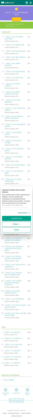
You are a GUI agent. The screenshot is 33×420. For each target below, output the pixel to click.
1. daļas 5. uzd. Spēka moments (12, 64)
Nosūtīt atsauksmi (16, 400)
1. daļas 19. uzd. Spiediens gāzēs (14, 172)
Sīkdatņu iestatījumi (16, 416)
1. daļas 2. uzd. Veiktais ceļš (14, 45)
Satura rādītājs (9, 380)
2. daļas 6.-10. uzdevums (12, 357)
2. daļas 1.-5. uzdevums (12, 350)
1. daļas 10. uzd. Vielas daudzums (13, 101)
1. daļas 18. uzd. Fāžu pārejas (15, 165)
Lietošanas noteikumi (14, 413)
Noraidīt (16, 230)
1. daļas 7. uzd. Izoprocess (14, 77)
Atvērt (16, 19)
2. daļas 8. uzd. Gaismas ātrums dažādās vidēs (13, 273)
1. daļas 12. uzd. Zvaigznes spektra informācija (14, 117)
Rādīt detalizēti (23, 213)
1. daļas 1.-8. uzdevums (12, 332)
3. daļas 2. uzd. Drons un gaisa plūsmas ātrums (15, 306)
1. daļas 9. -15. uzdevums (13, 338)
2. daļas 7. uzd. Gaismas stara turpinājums (15, 265)
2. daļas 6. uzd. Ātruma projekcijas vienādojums (13, 257)
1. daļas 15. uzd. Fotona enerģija (13, 141)
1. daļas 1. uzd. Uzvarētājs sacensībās (14, 38)
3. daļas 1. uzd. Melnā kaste (14, 299)
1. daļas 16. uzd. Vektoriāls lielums (14, 150)
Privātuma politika (26, 413)
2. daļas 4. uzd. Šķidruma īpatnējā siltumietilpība (13, 239)
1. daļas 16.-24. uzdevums (13, 344)
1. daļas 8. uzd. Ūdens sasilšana (12, 85)
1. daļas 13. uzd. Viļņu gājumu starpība (15, 125)
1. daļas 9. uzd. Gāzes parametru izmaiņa (12, 93)
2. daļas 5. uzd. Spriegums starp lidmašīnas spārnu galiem (14, 248)
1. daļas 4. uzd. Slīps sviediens (15, 57)
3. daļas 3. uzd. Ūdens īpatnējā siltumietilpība (15, 314)
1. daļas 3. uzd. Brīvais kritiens (15, 51)
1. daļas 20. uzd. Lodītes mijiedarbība (13, 180)
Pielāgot (16, 224)
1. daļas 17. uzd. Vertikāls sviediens (13, 158)
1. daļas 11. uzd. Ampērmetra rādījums (15, 109)
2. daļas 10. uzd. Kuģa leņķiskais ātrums (12, 292)
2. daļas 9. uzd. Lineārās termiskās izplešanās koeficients (13, 283)
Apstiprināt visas (16, 218)
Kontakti (4, 413)
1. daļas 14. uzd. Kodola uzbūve (13, 133)
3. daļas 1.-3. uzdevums (12, 363)
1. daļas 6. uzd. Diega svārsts (15, 71)
